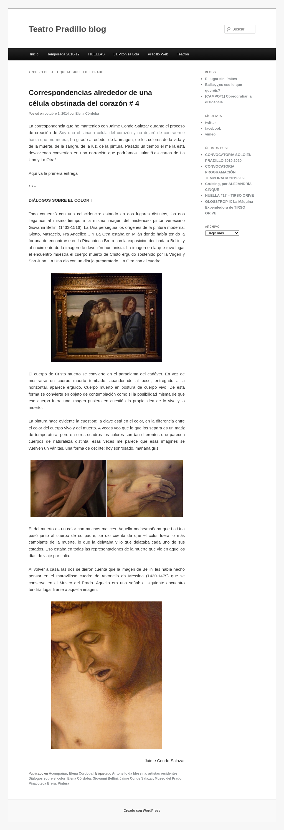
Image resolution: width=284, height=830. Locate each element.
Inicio (34, 54)
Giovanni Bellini (105, 778)
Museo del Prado (168, 778)
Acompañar (58, 773)
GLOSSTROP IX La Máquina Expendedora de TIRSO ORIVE (229, 207)
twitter (210, 123)
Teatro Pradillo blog (67, 29)
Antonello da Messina (129, 773)
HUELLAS (96, 54)
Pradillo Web (158, 54)
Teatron (183, 54)
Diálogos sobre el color (47, 778)
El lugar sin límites (221, 79)
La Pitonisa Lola (126, 54)
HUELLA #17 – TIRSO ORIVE (229, 195)
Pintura (63, 783)
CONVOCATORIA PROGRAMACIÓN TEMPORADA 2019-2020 (226, 172)
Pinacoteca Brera (42, 783)
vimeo (210, 134)
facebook (213, 128)
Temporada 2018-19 (63, 54)
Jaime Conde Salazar (136, 778)
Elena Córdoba (87, 114)
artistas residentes (163, 773)
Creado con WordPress (142, 811)
